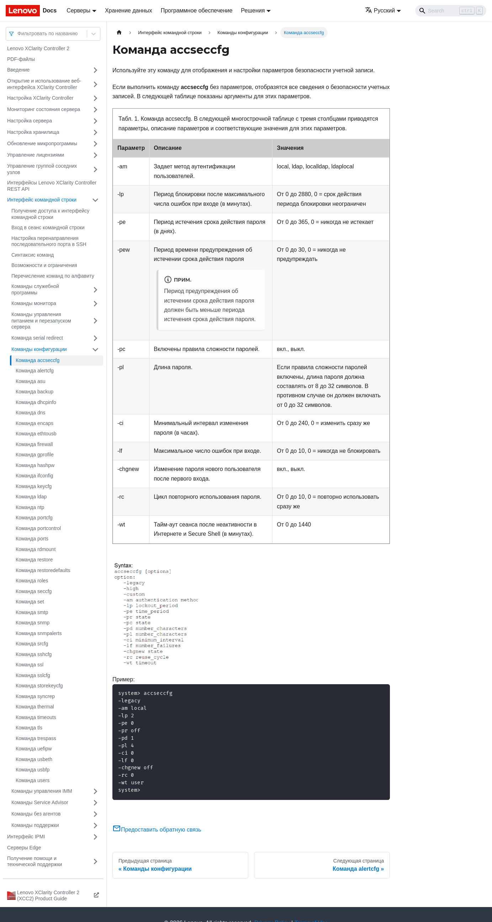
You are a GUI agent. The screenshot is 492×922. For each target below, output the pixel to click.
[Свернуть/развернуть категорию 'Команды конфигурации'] (95, 349)
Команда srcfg (32, 643)
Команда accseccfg (37, 360)
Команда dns (31, 412)
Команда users (32, 780)
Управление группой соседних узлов (42, 169)
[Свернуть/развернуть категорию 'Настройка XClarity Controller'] (95, 98)
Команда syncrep (35, 696)
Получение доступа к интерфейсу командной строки (50, 214)
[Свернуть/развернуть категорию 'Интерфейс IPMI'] (95, 837)
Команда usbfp (32, 769)
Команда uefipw (34, 748)
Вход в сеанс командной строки (48, 227)
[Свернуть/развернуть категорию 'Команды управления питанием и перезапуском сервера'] (95, 320)
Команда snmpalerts (39, 633)
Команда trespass (36, 738)
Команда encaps (34, 423)
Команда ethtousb (36, 433)
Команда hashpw (35, 465)
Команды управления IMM (41, 791)
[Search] (450, 10)
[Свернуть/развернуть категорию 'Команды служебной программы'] (95, 289)
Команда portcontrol (38, 528)
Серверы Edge (24, 847)
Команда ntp (30, 507)
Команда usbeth (34, 759)
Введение (18, 70)
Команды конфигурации (39, 349)
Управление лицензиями (35, 155)
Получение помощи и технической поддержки (34, 861)
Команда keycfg (34, 486)
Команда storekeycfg (39, 685)
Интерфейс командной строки (41, 200)
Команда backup (34, 391)
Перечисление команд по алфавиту (52, 276)
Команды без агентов (35, 814)
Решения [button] (253, 10)
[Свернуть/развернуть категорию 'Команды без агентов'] (95, 814)
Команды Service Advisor (39, 802)
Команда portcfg (34, 517)
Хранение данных (128, 10)
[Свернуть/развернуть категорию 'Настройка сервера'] (95, 121)
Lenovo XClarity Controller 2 (38, 48)
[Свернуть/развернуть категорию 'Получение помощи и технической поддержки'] (95, 861)
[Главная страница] (119, 32)
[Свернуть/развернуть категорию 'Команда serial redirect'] (95, 338)
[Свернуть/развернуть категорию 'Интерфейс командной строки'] (95, 200)
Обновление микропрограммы (42, 143)
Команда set (30, 601)
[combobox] (18, 34)
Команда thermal (35, 706)
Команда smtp (32, 612)
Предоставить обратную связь (156, 830)
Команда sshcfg (34, 654)
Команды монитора (33, 303)
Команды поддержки (35, 825)
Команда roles (32, 580)
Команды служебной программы (35, 289)
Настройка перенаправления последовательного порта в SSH (48, 241)
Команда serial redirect (37, 338)
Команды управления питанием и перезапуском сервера (41, 320)
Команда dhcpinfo (36, 402)
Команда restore (34, 559)
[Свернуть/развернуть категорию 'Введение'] (95, 70)
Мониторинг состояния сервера (43, 109)
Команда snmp (32, 622)
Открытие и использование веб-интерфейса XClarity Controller (44, 84)
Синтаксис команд (32, 255)
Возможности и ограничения (44, 265)
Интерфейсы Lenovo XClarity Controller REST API (51, 186)
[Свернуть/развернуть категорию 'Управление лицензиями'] (95, 155)
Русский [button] (380, 10)
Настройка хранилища (33, 132)
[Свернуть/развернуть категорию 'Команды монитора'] (95, 303)
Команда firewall (34, 444)
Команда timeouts (36, 717)
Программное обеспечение (197, 10)
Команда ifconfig (34, 475)
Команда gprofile (35, 454)
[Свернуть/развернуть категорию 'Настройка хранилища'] (95, 132)
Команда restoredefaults (43, 570)
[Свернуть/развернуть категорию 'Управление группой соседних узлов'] (95, 169)
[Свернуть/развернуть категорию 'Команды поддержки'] (95, 825)
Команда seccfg (34, 591)
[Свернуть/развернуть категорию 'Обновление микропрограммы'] (95, 144)
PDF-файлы (21, 59)
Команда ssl (29, 664)
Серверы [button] (78, 10)
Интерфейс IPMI (26, 836)
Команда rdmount (35, 549)
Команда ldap (31, 496)
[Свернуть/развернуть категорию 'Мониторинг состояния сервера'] (95, 109)
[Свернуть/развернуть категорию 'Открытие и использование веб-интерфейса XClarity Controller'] (95, 84)
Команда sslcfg (33, 675)
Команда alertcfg (35, 370)
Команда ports (32, 538)
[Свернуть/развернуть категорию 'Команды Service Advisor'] (95, 802)
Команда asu (31, 381)
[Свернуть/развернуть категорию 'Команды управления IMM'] (95, 791)
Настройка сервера (29, 121)
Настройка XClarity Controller (40, 98)
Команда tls (29, 727)
